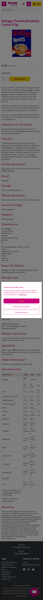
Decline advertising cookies (21, 306)
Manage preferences (21, 312)
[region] (21, 300)
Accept (21, 301)
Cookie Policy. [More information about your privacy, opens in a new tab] (23, 294)
